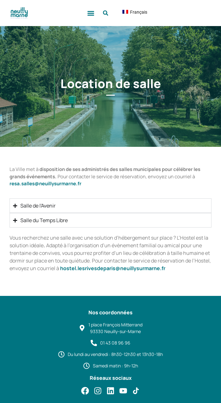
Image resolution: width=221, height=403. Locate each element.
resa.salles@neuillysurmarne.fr (45, 183)
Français (129, 12)
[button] (90, 13)
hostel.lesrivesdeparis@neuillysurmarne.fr (112, 268)
